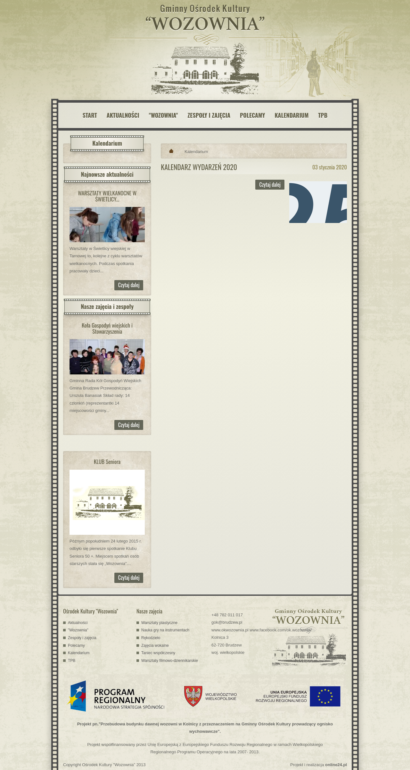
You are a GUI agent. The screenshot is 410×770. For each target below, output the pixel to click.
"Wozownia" (78, 630)
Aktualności (77, 622)
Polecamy (76, 645)
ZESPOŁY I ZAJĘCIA (209, 115)
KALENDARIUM (291, 115)
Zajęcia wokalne (155, 645)
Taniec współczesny (158, 653)
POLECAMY (252, 115)
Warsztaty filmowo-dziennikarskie (169, 660)
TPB (322, 115)
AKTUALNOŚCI (123, 115)
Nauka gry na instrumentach (165, 630)
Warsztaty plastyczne (159, 622)
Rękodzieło (150, 638)
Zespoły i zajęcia (82, 638)
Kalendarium (196, 151)
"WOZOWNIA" (163, 115)
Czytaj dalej (129, 285)
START (90, 115)
